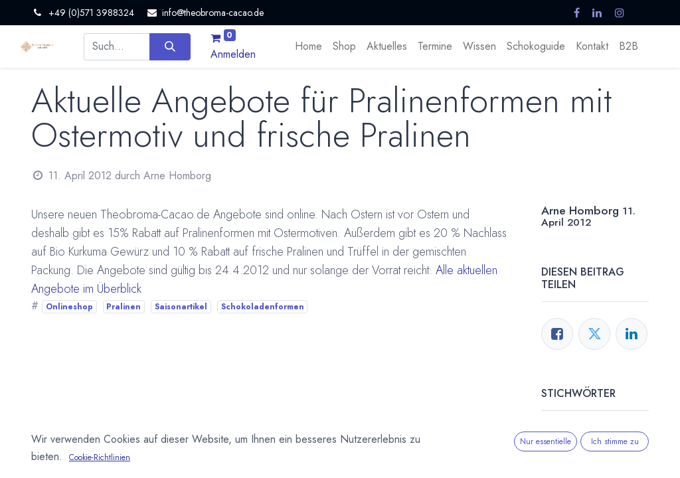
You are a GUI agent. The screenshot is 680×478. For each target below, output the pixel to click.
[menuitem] (308, 46)
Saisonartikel (181, 307)
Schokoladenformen (262, 307)
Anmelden (233, 54)
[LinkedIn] (631, 334)
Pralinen (123, 307)
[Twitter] (594, 334)
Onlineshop (69, 307)
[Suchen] (169, 46)
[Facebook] (557, 334)
